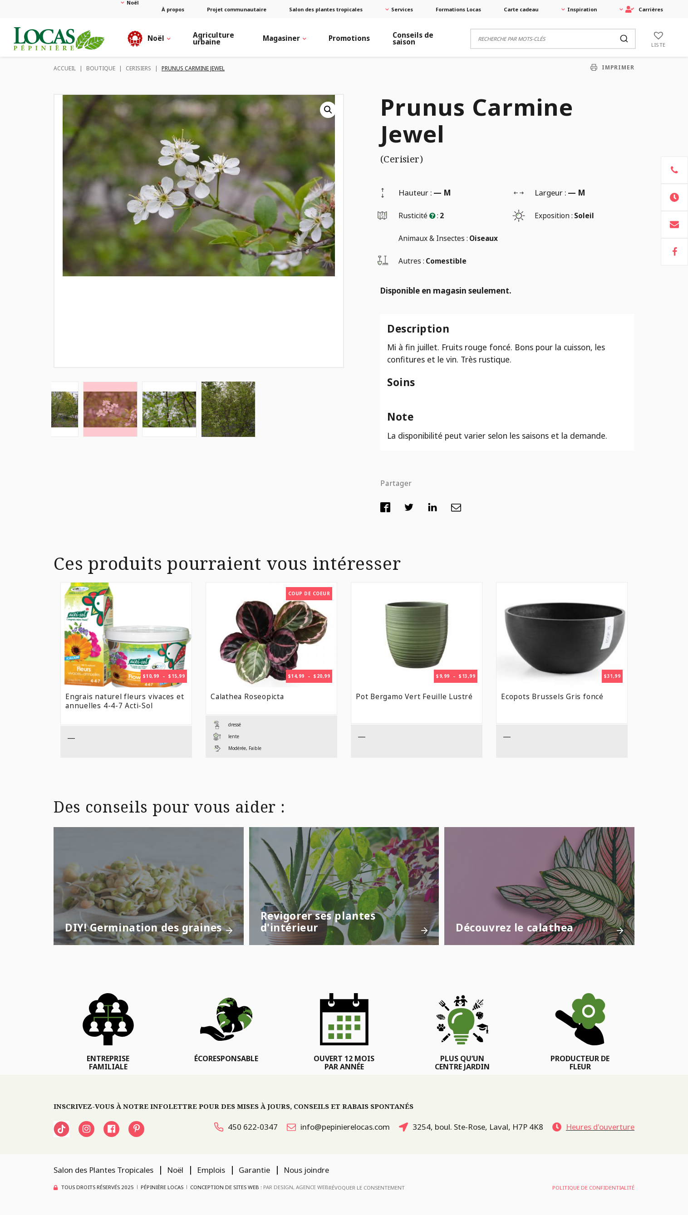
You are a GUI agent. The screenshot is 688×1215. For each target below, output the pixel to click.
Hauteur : (415, 192)
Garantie (254, 1170)
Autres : (411, 261)
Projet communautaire (236, 9)
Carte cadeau (521, 9)
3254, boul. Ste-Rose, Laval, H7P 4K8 (471, 1127)
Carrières (644, 9)
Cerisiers (138, 68)
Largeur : (550, 192)
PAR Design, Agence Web (296, 1187)
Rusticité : (418, 215)
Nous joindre (306, 1170)
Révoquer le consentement (367, 1187)
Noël (133, 2)
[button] (328, 110)
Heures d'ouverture (593, 1127)
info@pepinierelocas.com (338, 1127)
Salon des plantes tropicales (326, 9)
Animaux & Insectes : (433, 238)
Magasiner (281, 38)
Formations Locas (458, 9)
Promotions (349, 38)
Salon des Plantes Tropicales (103, 1170)
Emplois (211, 1170)
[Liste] (658, 38)
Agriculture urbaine (213, 38)
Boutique (100, 68)
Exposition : (554, 215)
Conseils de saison (413, 38)
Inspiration (582, 9)
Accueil (65, 68)
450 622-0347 (246, 1127)
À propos (173, 9)
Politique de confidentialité (593, 1187)
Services (402, 9)
